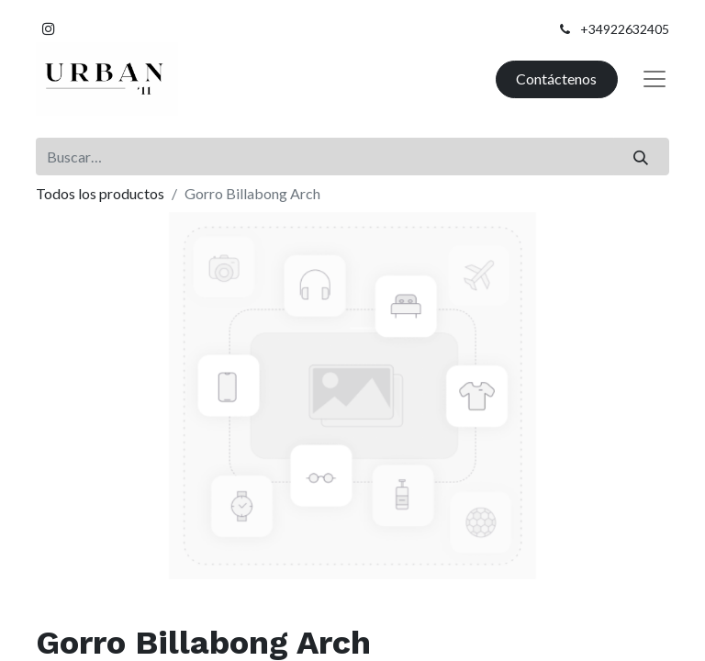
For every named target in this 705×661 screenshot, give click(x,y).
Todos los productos (100, 193)
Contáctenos (556, 78)
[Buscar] (641, 156)
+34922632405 (624, 29)
